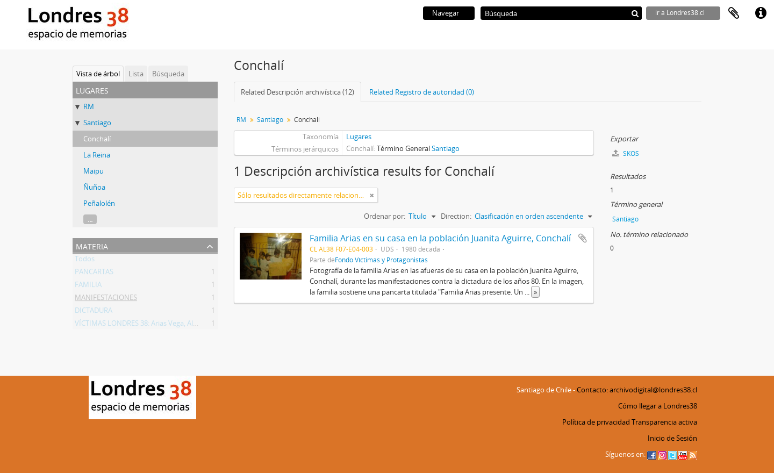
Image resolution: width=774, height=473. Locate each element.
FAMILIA (88, 286)
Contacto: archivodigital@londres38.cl (637, 390)
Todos (85, 261)
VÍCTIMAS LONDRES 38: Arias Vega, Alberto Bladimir (157, 325)
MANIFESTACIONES (106, 299)
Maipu (93, 171)
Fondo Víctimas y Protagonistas (381, 259)
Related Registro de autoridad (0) (421, 92)
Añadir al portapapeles (582, 238)
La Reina (96, 155)
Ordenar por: (384, 216)
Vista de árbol (98, 73)
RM (88, 106)
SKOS (625, 153)
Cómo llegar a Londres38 (657, 406)
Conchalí (97, 139)
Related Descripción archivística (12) (297, 92)
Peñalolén (99, 203)
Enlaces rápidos (760, 13)
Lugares (358, 136)
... (90, 219)
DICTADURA (93, 312)
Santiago (97, 122)
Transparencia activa (664, 422)
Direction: (456, 216)
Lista (136, 73)
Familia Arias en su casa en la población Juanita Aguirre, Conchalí (440, 238)
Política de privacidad (596, 422)
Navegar (445, 13)
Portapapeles (733, 13)
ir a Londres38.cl (680, 12)
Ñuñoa (94, 187)
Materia (92, 245)
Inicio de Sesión (672, 438)
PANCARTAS (94, 273)
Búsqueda (168, 73)
